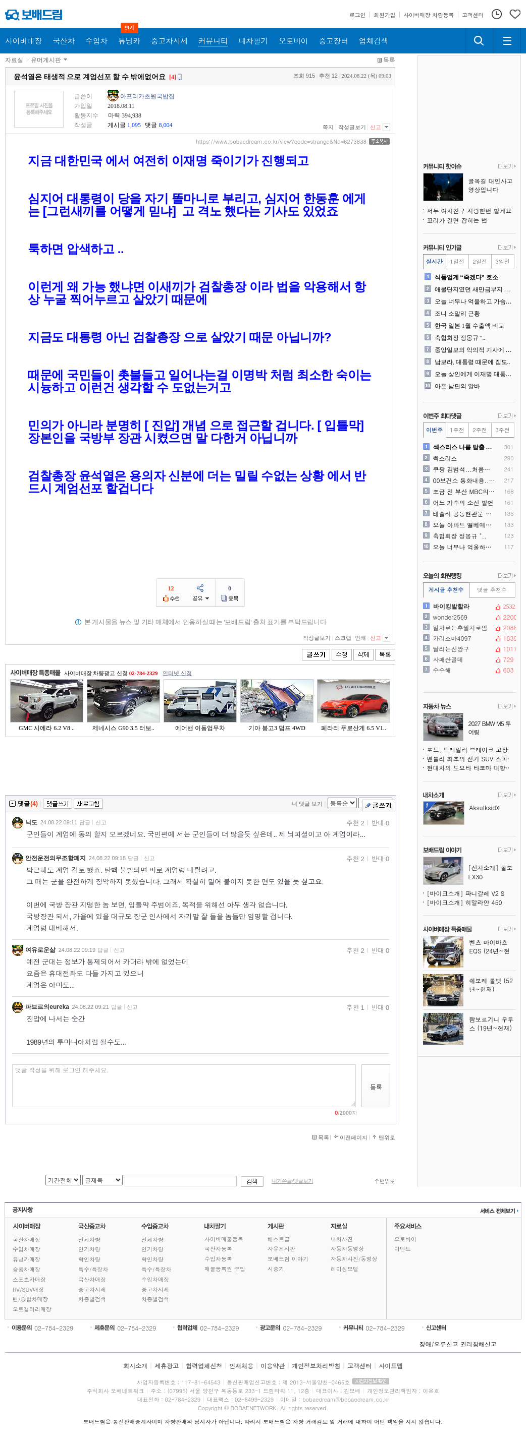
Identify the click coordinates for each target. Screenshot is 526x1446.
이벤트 (402, 1248)
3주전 (502, 430)
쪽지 (328, 127)
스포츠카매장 (29, 1279)
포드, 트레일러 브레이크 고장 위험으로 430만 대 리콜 (471, 749)
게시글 (117, 125)
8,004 (165, 125)
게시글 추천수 (446, 589)
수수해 (468, 670)
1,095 (134, 125)
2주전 (479, 430)
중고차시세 (92, 1289)
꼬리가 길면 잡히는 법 (457, 220)
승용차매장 (26, 1269)
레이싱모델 (344, 1269)
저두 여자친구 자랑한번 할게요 (469, 210)
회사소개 (135, 1365)
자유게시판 (281, 1248)
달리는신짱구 (468, 649)
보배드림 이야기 (288, 1258)
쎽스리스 (445, 458)
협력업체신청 (204, 1365)
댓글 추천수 (492, 589)
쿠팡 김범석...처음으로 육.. (464, 469)
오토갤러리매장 (32, 1309)
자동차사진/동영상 (354, 1258)
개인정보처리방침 (316, 1365)
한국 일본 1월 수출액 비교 (469, 325)
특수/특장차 (93, 1269)
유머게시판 (46, 60)
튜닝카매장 (26, 1259)
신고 (375, 127)
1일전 (457, 261)
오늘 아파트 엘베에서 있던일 (464, 525)
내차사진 (342, 1239)
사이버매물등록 (223, 1239)
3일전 (502, 261)
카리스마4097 (468, 638)
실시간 (434, 261)
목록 (389, 60)
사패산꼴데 (468, 659)
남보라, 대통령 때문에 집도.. (472, 362)
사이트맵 (391, 1365)
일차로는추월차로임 (468, 628)
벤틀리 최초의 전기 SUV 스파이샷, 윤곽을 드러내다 (471, 758)
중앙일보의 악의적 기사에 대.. (474, 349)
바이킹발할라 (468, 606)
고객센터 (359, 1365)
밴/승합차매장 (30, 1299)
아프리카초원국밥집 (147, 96)
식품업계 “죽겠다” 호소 (466, 277)
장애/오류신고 (438, 1344)
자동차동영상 (347, 1248)
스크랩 (343, 638)
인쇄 (360, 638)
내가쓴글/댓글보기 (292, 1181)
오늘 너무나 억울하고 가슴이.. (474, 301)
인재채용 (241, 1365)
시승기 (276, 1269)
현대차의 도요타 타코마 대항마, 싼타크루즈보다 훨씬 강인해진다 (471, 767)
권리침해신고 (478, 1344)
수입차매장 (26, 1249)
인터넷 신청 (177, 673)
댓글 (151, 125)
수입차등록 (218, 1258)
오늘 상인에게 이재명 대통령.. (474, 374)
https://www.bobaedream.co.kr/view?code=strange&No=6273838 (281, 141)
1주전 (457, 430)
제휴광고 (166, 1365)
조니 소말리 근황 (457, 313)
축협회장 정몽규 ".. (460, 337)
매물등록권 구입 (224, 1269)
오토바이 (405, 1239)
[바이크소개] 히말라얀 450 (464, 902)
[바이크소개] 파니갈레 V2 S (466, 893)
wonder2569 (468, 617)
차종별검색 (92, 1299)
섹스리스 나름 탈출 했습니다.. (464, 447)
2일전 (479, 261)
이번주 (434, 430)
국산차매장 (26, 1239)
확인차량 (89, 1259)
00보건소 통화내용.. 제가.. (464, 480)
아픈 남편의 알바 (457, 386)
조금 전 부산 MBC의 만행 (464, 492)
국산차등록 (218, 1248)
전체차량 (89, 1239)
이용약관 (272, 1365)
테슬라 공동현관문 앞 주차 (464, 514)
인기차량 (89, 1249)
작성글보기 (352, 127)
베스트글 (279, 1239)
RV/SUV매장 (28, 1289)
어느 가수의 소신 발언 (463, 503)
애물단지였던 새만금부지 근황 (474, 289)
